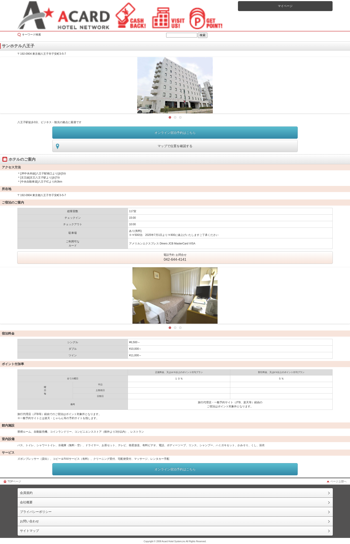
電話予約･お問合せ (175, 257)
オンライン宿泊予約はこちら (175, 132)
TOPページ (14, 481)
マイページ (285, 6)
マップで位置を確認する (175, 146)
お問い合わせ (29, 521)
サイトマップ (29, 530)
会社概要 (26, 502)
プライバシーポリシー (36, 512)
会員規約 (26, 493)
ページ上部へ (338, 481)
